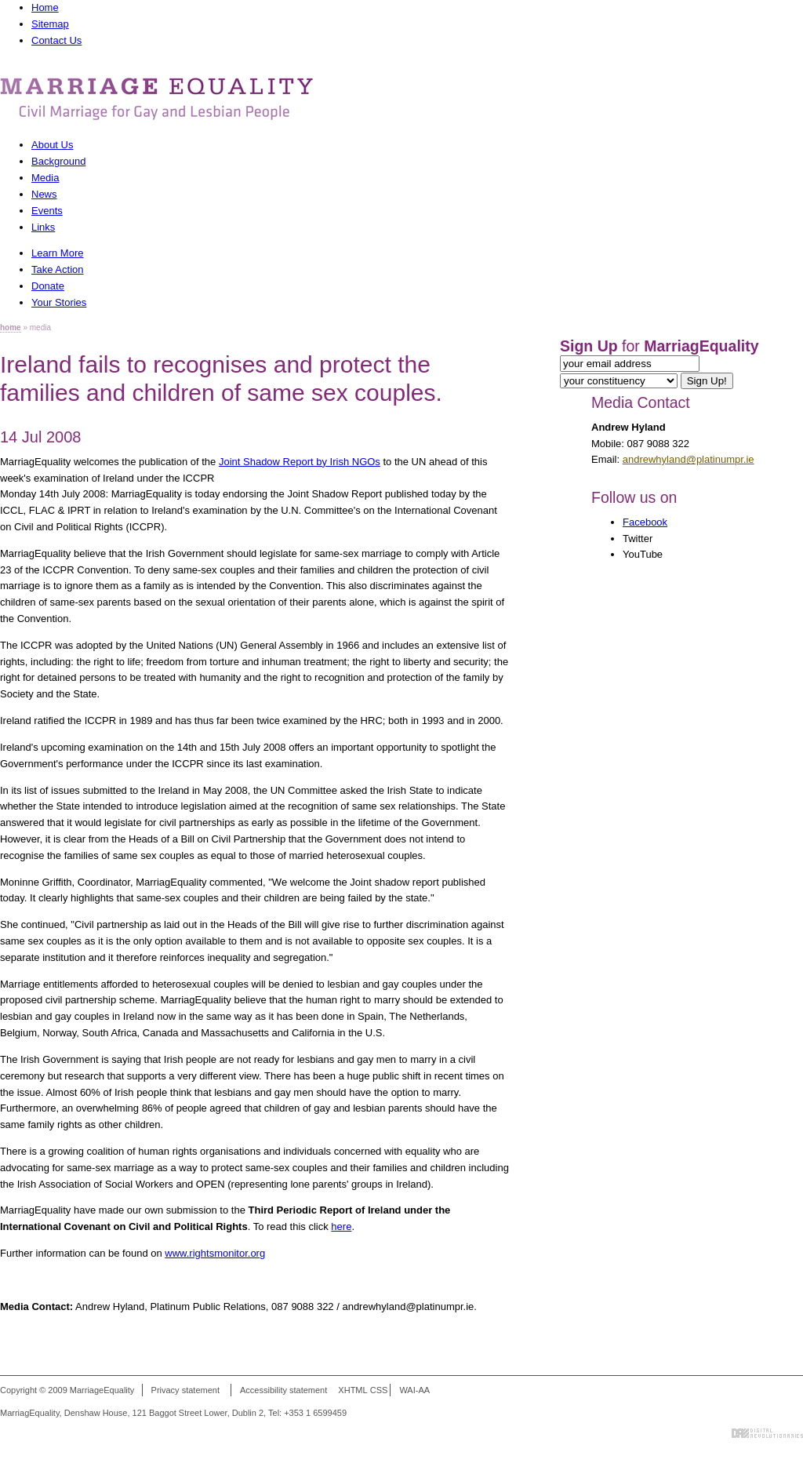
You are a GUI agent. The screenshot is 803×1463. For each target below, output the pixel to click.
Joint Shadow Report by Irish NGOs (299, 462)
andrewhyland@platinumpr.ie (688, 459)
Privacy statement (185, 1390)
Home (45, 7)
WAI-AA (414, 1390)
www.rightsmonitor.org (215, 1253)
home (10, 327)
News (44, 194)
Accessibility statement (283, 1390)
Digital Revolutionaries (767, 1433)
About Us (52, 145)
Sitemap (50, 24)
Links (43, 227)
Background (58, 161)
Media (45, 178)
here (341, 1226)
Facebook (645, 522)
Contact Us (56, 40)
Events (47, 211)
